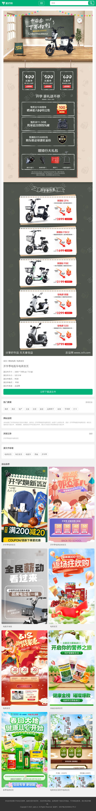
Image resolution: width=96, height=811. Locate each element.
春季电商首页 (8, 790)
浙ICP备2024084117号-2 (67, 807)
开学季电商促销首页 (58, 545)
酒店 (13, 409)
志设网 (17, 386)
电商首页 (20, 361)
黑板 (36, 454)
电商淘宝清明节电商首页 (60, 790)
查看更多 (89, 402)
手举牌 (67, 409)
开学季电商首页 (9, 545)
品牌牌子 (50, 409)
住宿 (34, 409)
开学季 (44, 454)
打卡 (75, 409)
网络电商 (12, 361)
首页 (5, 361)
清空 (91, 434)
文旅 (27, 409)
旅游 (41, 409)
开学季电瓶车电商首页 (11, 438)
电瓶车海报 (7, 626)
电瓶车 (28, 454)
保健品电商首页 (56, 708)
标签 (59, 409)
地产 (20, 409)
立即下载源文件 (48, 392)
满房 (6, 409)
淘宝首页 (18, 454)
